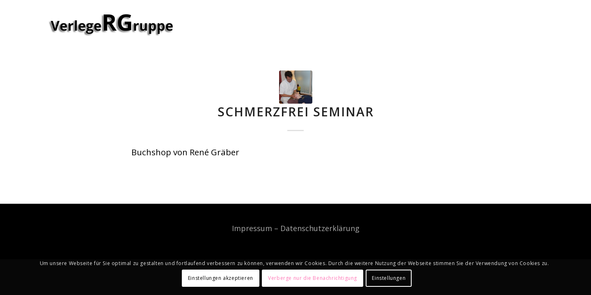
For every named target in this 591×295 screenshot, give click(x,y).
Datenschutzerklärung (320, 228)
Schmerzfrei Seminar (296, 111)
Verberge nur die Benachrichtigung (312, 278)
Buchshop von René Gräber (185, 152)
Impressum (252, 228)
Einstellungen (388, 278)
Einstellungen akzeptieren (220, 278)
